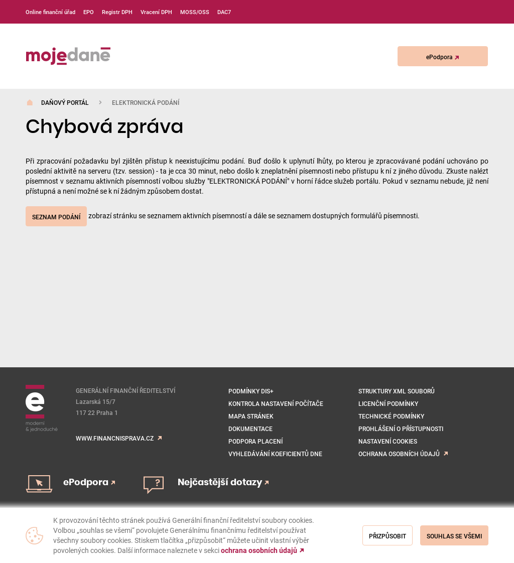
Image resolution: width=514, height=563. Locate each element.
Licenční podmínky (388, 403)
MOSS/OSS (194, 12)
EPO (88, 12)
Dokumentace (250, 429)
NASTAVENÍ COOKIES (387, 441)
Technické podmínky (391, 416)
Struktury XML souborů (396, 391)
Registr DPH (117, 12)
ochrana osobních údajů (259, 550)
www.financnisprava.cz (115, 438)
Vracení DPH (156, 12)
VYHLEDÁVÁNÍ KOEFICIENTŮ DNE (275, 454)
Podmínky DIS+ (251, 391)
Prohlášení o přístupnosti (400, 429)
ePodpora (442, 57)
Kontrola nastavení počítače (275, 403)
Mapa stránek (251, 416)
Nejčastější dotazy (223, 482)
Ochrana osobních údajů (399, 454)
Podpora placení (255, 441)
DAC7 (224, 12)
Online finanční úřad (50, 12)
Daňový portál (65, 102)
